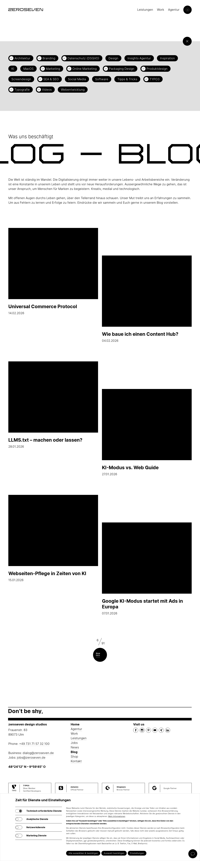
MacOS (28, 68)
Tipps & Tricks (127, 79)
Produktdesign (157, 68)
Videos (47, 89)
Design (113, 58)
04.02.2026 (147, 299)
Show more (98, 654)
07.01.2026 (147, 568)
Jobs (74, 743)
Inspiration (167, 58)
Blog (74, 752)
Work (160, 9)
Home (75, 724)
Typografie (22, 89)
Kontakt (76, 761)
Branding (48, 58)
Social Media (77, 79)
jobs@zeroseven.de (31, 757)
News (75, 747)
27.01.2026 (147, 432)
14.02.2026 (53, 271)
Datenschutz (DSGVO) (83, 58)
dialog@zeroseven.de (38, 753)
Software (101, 79)
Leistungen (145, 9)
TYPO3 (154, 79)
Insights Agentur (139, 58)
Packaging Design (121, 68)
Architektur (22, 58)
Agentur (173, 9)
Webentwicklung (73, 89)
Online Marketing (84, 68)
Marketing (53, 68)
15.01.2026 (53, 538)
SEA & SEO (51, 79)
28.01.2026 (53, 404)
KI (12, 68)
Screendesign (21, 79)
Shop (74, 756)
